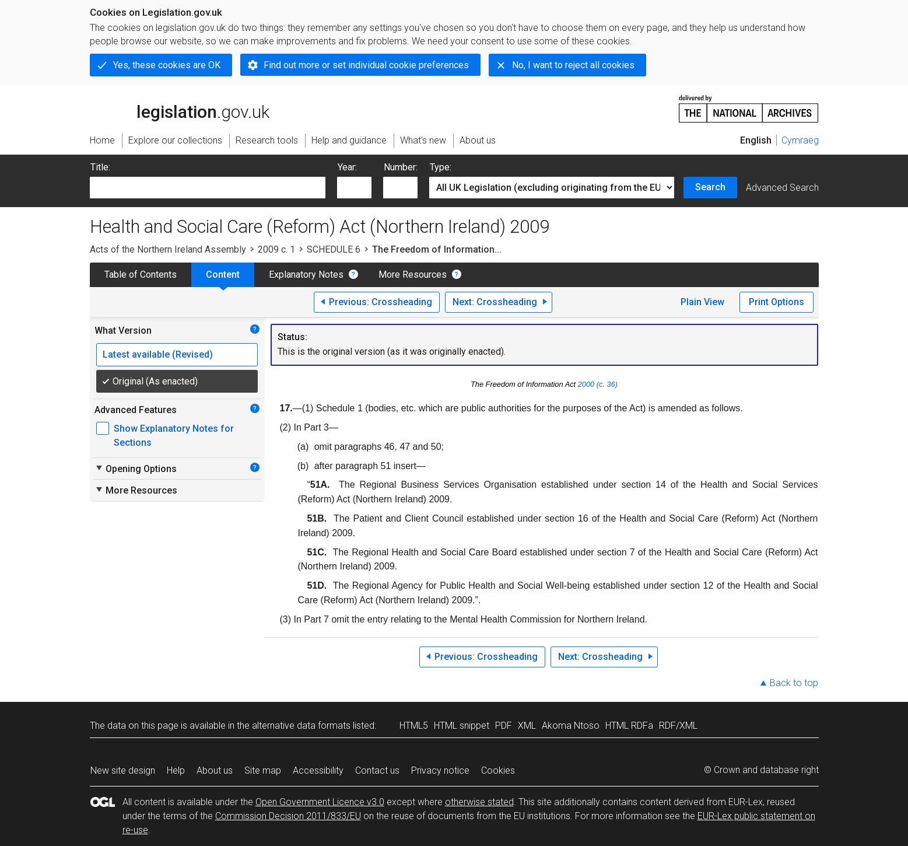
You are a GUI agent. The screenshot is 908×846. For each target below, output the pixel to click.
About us (215, 770)
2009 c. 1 (276, 249)
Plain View (702, 301)
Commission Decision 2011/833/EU (288, 815)
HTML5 (413, 725)
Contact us (377, 770)
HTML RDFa (629, 725)
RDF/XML (678, 725)
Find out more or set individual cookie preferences (366, 65)
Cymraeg (800, 140)
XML (527, 725)
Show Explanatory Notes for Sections (174, 435)
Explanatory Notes (306, 274)
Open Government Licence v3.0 (319, 801)
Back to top (794, 682)
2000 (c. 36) (598, 384)
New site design (122, 770)
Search (710, 187)
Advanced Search (782, 187)
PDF (503, 725)
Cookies (498, 770)
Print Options (776, 301)
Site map (262, 770)
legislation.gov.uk (179, 108)
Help (176, 770)
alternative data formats (301, 725)
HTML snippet (461, 725)
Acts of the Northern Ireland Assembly (168, 249)
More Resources (412, 274)
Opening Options (135, 468)
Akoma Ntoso (571, 725)
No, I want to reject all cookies (573, 65)
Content (223, 274)
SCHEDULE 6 (333, 249)
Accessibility (318, 770)
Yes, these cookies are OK (166, 65)
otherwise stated (479, 801)
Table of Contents (140, 274)
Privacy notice (440, 770)
